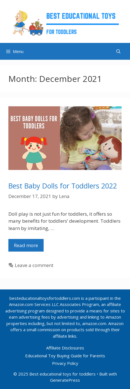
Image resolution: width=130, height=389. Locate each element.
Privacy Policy (65, 363)
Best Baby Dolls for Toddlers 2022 (62, 185)
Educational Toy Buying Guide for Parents (65, 355)
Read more (29, 246)
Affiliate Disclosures (65, 348)
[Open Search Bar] (118, 51)
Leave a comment (34, 265)
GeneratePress (65, 380)
